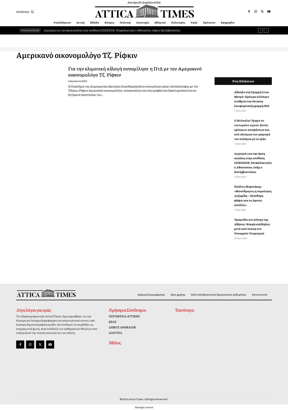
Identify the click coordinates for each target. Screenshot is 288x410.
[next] (266, 30)
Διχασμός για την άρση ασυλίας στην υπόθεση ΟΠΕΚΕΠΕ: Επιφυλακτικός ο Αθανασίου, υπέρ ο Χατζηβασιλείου (112, 30)
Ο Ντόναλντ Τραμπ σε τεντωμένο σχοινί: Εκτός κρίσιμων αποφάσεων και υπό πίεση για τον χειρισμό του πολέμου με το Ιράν (252, 129)
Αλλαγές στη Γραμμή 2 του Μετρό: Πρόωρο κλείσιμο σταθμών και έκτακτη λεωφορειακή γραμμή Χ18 (251, 99)
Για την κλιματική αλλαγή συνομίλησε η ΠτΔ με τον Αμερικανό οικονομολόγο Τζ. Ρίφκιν (128, 71)
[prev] (260, 30)
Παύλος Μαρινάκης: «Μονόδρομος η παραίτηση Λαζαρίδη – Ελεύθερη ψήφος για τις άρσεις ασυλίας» (252, 195)
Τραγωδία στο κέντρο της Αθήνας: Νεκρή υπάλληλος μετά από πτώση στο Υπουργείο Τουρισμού (252, 226)
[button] (25, 11)
